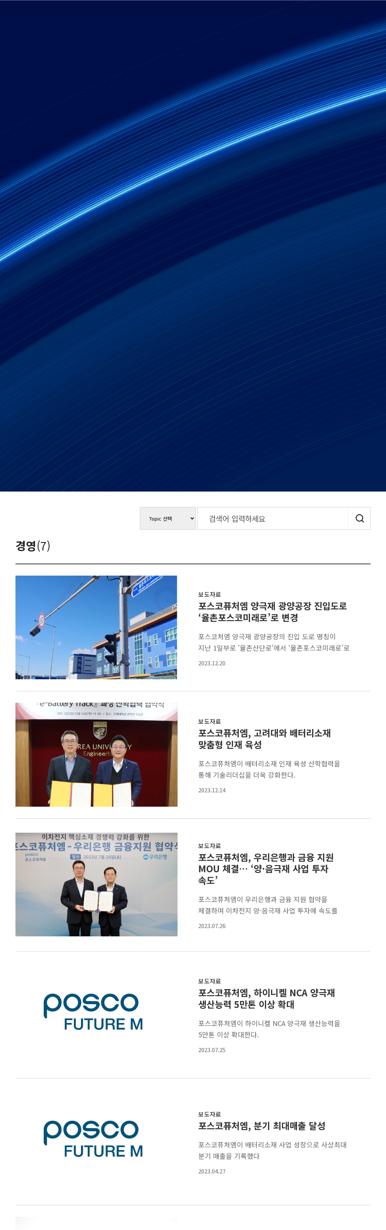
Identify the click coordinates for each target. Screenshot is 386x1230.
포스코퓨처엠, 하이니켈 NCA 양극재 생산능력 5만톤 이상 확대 (266, 998)
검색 (359, 518)
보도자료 (209, 594)
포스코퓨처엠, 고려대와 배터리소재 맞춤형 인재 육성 (264, 738)
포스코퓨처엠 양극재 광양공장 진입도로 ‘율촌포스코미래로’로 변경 (272, 611)
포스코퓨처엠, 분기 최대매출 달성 (261, 1125)
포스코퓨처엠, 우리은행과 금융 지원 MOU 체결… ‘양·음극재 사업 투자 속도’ (266, 868)
